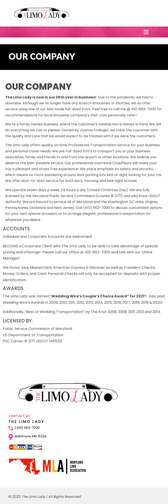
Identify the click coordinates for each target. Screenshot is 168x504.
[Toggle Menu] (147, 32)
